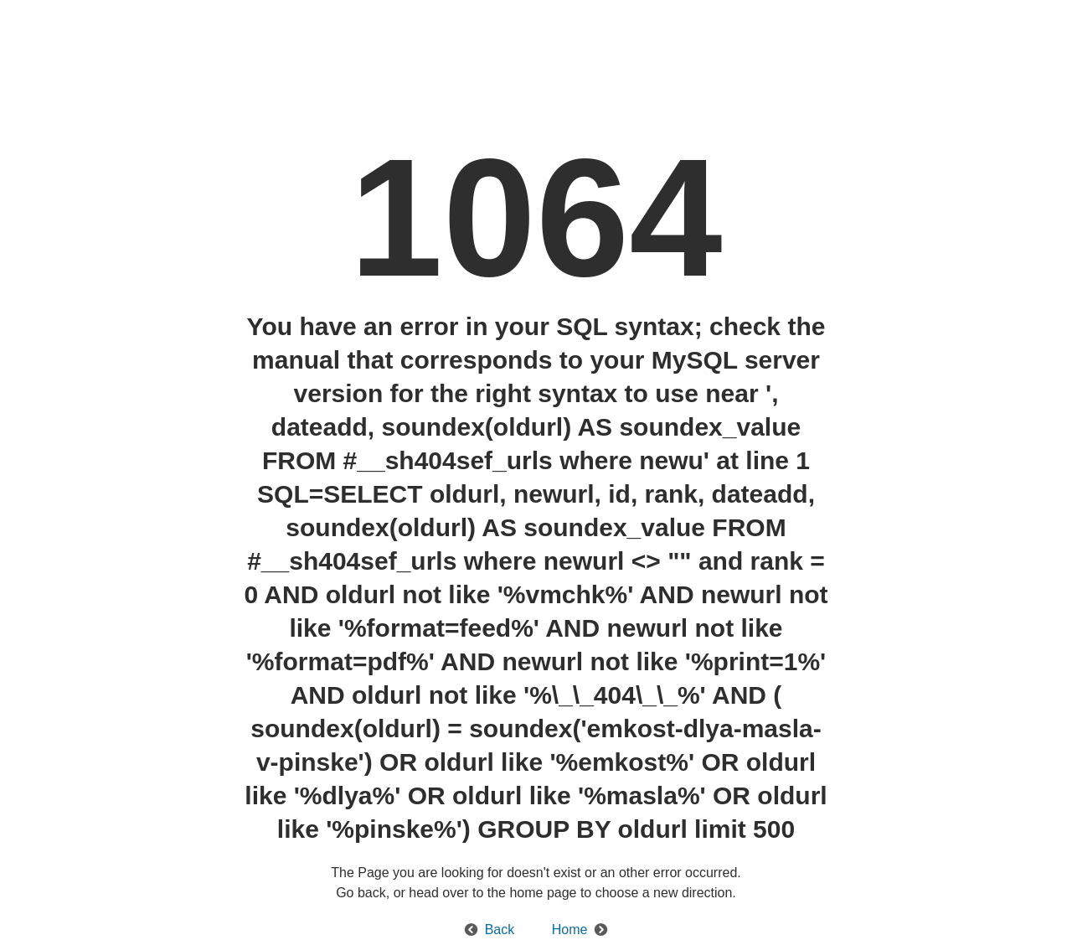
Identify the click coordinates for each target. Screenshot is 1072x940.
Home (570, 929)
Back (500, 929)
